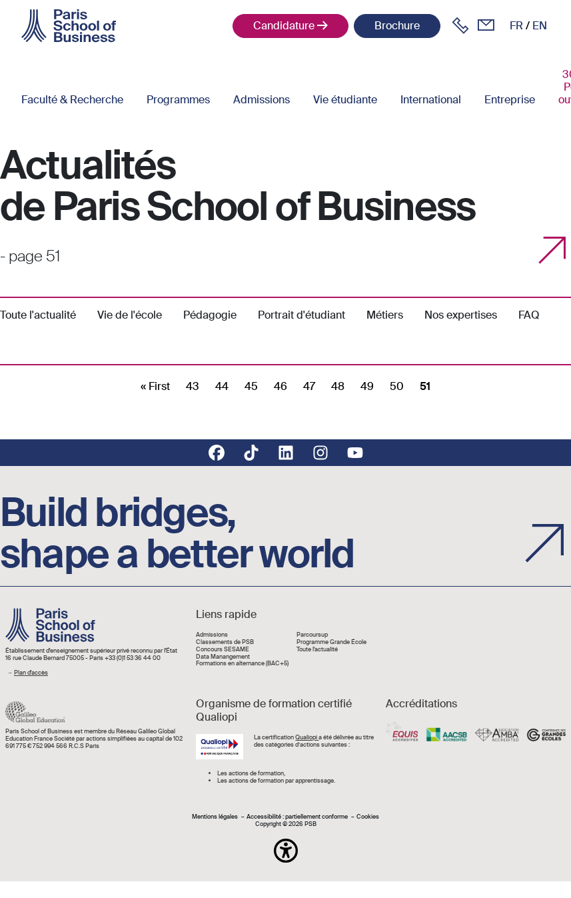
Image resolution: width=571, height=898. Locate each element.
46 (280, 386)
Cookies (367, 817)
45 (251, 386)
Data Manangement (223, 657)
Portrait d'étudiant (301, 315)
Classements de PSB (225, 642)
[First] (155, 386)
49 (367, 386)
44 (222, 386)
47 (309, 386)
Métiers (384, 315)
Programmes (178, 99)
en (539, 26)
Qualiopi (306, 737)
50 (397, 386)
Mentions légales (215, 817)
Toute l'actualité (38, 315)
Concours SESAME (222, 649)
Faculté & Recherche (72, 99)
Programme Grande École (331, 642)
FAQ (529, 315)
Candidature (283, 26)
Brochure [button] (397, 26)
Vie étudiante (345, 99)
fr (516, 26)
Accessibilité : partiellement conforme (297, 817)
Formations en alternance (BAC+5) (242, 663)
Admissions (261, 99)
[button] (286, 850)
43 (192, 386)
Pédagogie (210, 315)
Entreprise (509, 99)
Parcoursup (312, 635)
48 (337, 386)
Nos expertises (460, 315)
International (430, 99)
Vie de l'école (129, 315)
